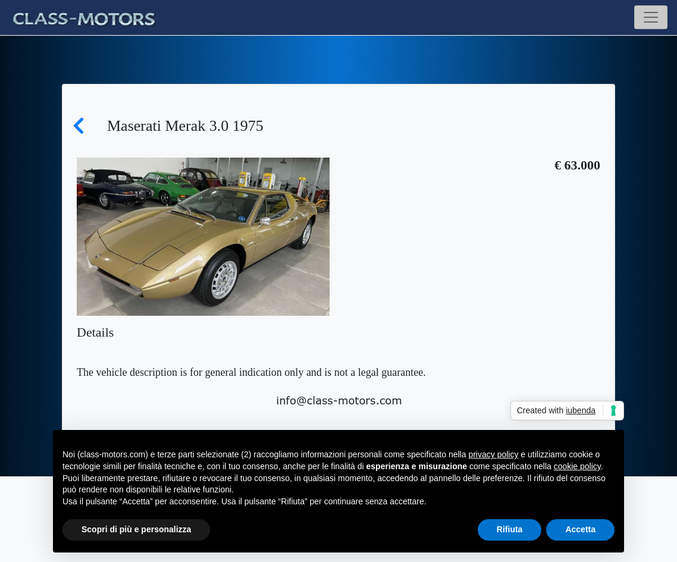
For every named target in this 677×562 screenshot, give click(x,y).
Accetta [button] (580, 529)
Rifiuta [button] (510, 529)
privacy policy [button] (493, 454)
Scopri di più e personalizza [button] (136, 529)
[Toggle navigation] (650, 17)
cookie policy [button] (577, 466)
